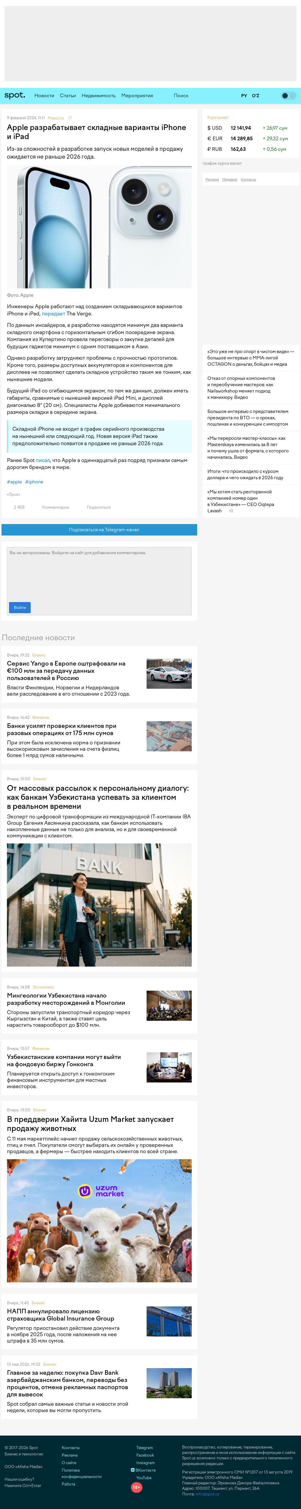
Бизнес (38, 655)
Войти (20, 607)
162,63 (238, 149)
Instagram (143, 1463)
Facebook (142, 1455)
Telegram (142, 1447)
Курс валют (218, 117)
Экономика (43, 987)
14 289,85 (242, 138)
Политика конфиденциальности (81, 1473)
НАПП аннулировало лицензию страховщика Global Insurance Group (60, 1315)
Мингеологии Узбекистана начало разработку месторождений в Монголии (66, 999)
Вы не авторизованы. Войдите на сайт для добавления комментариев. (99, 573)
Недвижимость (99, 95)
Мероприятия (137, 95)
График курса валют (224, 163)
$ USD (214, 128)
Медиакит (229, 180)
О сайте (69, 1463)
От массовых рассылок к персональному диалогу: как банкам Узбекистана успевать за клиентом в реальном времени (98, 797)
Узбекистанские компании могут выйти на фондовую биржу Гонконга (64, 1060)
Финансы (40, 717)
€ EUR (214, 138)
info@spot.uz (207, 1494)
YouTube (141, 1478)
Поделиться (95, 507)
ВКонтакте (143, 1470)
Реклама (212, 180)
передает (53, 314)
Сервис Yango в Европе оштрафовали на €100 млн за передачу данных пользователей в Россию (66, 671)
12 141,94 (241, 128)
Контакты (248, 180)
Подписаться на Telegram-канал (99, 530)
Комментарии (52, 507)
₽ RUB (214, 149)
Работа (68, 1484)
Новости (44, 95)
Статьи (68, 95)
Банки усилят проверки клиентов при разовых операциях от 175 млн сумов (61, 729)
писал (43, 460)
